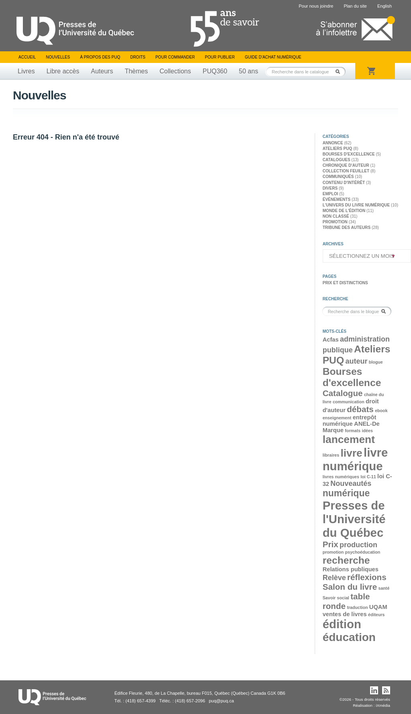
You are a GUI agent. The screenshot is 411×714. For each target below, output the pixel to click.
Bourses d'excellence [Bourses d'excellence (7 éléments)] (352, 377)
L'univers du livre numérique (356, 205)
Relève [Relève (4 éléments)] (334, 578)
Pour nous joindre (316, 6)
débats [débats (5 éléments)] (360, 409)
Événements (336, 199)
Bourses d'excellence (349, 154)
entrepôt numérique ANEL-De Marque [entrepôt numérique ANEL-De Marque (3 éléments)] (351, 423)
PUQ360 (215, 71)
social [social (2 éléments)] (343, 597)
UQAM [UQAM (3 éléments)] (378, 607)
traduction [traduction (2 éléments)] (357, 607)
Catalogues (336, 160)
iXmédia (383, 705)
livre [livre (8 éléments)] (351, 453)
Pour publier (220, 57)
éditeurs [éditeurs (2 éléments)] (376, 614)
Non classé (336, 216)
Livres (26, 71)
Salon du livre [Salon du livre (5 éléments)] (350, 586)
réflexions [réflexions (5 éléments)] (367, 577)
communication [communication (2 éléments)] (348, 401)
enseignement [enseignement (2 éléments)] (337, 417)
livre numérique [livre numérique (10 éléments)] (355, 459)
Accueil (27, 57)
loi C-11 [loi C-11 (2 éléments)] (368, 476)
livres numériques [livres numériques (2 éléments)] (341, 476)
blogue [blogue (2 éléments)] (376, 362)
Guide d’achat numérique (273, 57)
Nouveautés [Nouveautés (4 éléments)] (350, 483)
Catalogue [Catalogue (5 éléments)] (343, 393)
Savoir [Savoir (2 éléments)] (329, 597)
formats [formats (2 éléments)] (352, 430)
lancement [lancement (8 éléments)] (349, 439)
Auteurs (102, 71)
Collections (175, 71)
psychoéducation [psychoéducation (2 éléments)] (362, 552)
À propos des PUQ (100, 57)
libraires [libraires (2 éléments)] (331, 455)
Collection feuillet (346, 171)
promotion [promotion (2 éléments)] (333, 552)
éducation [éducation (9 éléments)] (349, 637)
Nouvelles (58, 57)
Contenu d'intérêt (344, 182)
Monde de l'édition (344, 210)
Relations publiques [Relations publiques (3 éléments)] (350, 569)
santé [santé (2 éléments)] (383, 588)
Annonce (333, 143)
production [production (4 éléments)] (358, 545)
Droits (137, 57)
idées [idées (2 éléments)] (367, 430)
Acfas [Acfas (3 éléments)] (331, 339)
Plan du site (355, 6)
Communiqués (338, 176)
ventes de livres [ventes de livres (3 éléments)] (345, 614)
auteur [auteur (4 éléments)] (356, 361)
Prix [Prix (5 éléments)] (330, 544)
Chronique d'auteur (346, 165)
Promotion (335, 222)
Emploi (330, 194)
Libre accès (63, 71)
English (384, 6)
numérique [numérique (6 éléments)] (346, 493)
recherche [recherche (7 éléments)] (346, 560)
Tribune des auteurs (346, 227)
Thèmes (136, 71)
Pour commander (175, 57)
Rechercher (340, 72)
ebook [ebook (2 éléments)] (381, 410)
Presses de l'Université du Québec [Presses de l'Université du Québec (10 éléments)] (354, 519)
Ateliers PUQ (337, 148)
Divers (330, 188)
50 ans (248, 71)
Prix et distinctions (345, 283)
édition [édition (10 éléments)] (342, 624)
